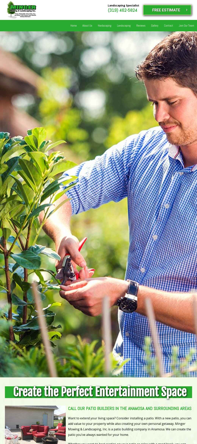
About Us (87, 25)
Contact (168, 25)
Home (73, 25)
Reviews (140, 25)
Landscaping (124, 25)
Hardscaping (104, 25)
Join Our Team (186, 25)
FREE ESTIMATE (166, 10)
